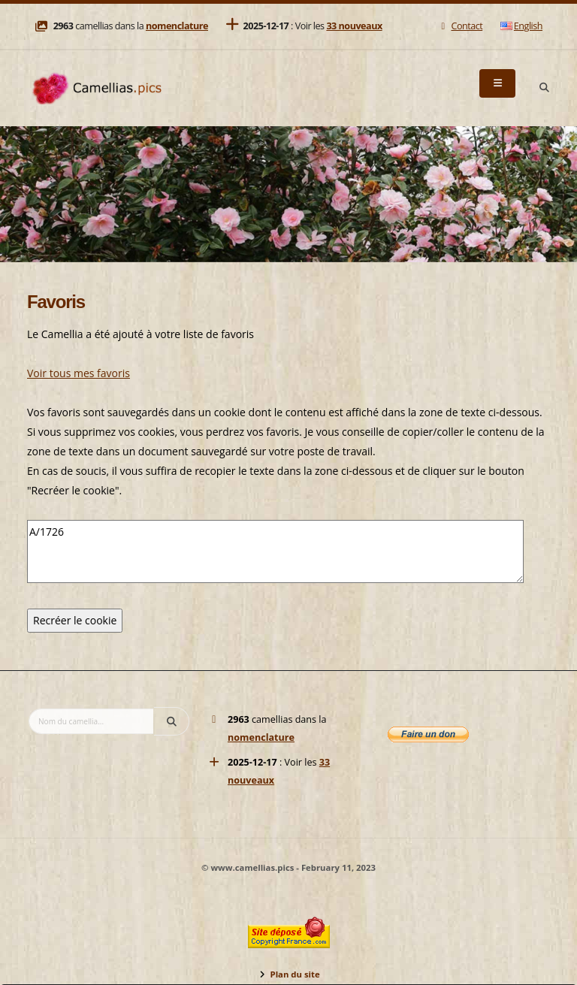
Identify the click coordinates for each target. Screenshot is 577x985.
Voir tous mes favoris (78, 373)
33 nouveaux (354, 26)
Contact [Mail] (460, 26)
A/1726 (275, 551)
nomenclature (177, 26)
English (521, 26)
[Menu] (497, 83)
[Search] (544, 88)
